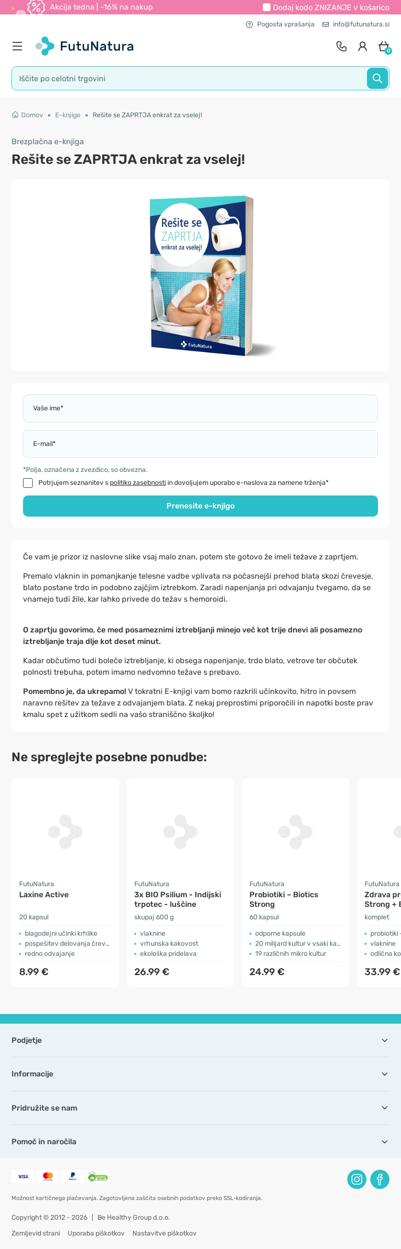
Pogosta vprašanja (280, 24)
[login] (362, 46)
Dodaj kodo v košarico (331, 7)
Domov (27, 115)
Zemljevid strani (36, 1233)
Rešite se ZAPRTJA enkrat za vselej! (147, 115)
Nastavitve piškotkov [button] (164, 1233)
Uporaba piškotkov (96, 1233)
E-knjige (68, 115)
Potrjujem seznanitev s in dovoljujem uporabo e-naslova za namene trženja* (183, 483)
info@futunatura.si (355, 24)
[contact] (341, 46)
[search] (200, 78)
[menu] (20, 46)
